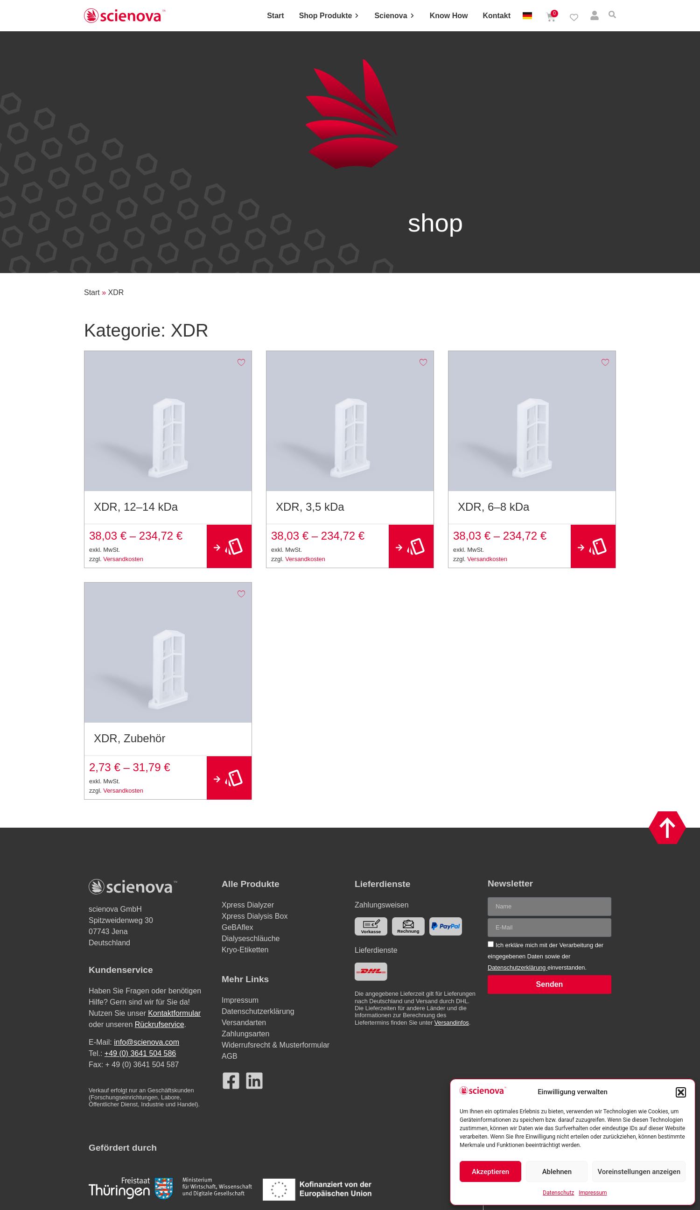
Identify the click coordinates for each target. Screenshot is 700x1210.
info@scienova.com (146, 1042)
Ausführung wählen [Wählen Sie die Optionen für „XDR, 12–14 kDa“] (229, 546)
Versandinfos (451, 1022)
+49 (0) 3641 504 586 (140, 1053)
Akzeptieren (490, 1172)
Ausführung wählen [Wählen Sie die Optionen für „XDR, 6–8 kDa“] (593, 546)
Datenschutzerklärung (517, 967)
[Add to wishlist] (241, 361)
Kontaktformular (174, 1013)
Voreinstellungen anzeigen (638, 1172)
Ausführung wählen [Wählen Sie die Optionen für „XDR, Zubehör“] (229, 778)
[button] (681, 1092)
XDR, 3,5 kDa (310, 506)
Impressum (593, 1192)
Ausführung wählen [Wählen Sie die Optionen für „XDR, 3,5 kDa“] (411, 546)
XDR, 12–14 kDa (136, 506)
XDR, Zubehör (129, 738)
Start (92, 292)
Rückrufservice (159, 1024)
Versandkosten (123, 559)
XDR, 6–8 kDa (493, 506)
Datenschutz (558, 1192)
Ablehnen (557, 1172)
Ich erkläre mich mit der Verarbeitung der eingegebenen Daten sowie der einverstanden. (545, 956)
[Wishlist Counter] (574, 17)
